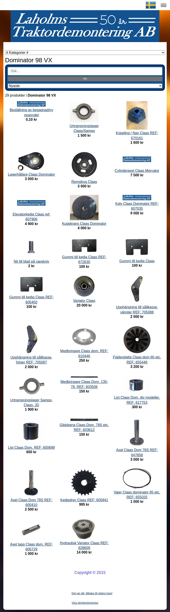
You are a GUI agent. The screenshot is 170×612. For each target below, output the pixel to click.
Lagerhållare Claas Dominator (31, 174)
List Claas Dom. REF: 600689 (31, 447)
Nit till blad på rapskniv (31, 261)
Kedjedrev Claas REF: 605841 (84, 500)
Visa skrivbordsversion (85, 602)
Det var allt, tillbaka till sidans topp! (92, 593)
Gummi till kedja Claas (137, 261)
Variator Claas (84, 301)
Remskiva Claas (84, 182)
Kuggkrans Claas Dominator (84, 223)
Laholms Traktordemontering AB (34, 5)
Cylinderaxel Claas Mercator (137, 171)
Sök (85, 79)
